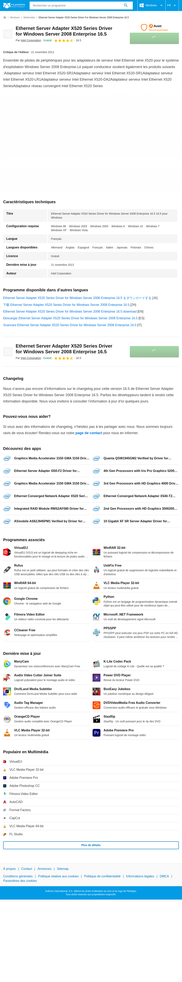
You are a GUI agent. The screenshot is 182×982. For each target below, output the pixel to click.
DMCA (164, 876)
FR (172, 5)
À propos (9, 868)
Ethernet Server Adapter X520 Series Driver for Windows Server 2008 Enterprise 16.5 (64, 31)
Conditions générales (18, 876)
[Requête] (81, 5)
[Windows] (15, 17)
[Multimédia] (29, 17)
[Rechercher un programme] (126, 5)
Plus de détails (91, 845)
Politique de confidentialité (102, 876)
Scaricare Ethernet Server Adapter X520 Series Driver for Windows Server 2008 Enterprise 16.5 (69, 325)
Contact (26, 868)
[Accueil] (4, 17)
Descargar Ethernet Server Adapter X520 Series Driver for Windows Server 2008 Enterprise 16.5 (70, 318)
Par (28, 40)
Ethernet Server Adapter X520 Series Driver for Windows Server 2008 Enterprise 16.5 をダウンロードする (77, 298)
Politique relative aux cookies (58, 876)
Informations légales (140, 876)
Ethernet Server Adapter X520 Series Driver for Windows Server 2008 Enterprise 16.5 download (69, 311)
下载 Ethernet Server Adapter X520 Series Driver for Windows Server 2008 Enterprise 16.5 (66, 304)
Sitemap (63, 868)
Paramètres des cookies (20, 880)
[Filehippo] (14, 5)
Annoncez (45, 868)
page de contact (88, 433)
